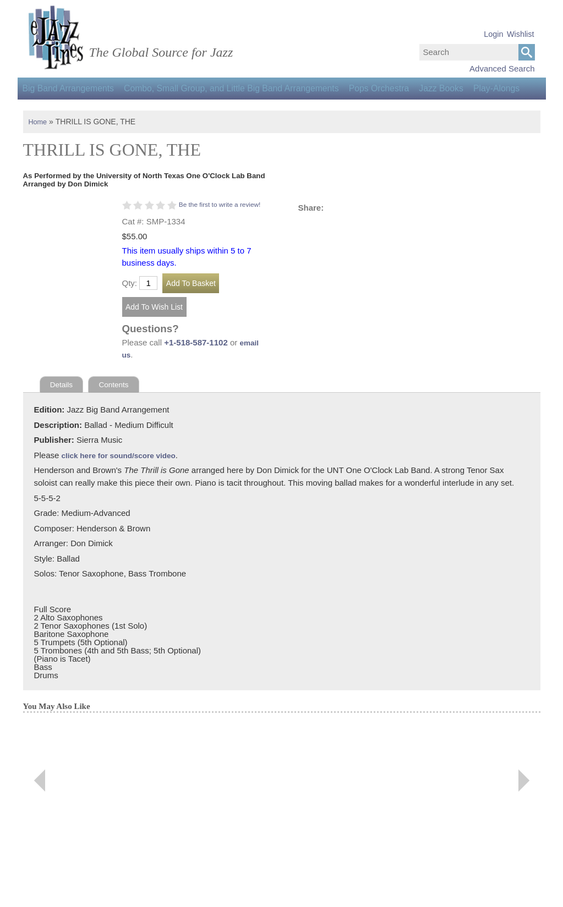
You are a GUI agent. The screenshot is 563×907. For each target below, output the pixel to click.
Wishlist (520, 34)
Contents (117, 418)
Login (493, 34)
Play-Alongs (49, 110)
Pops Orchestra (400, 88)
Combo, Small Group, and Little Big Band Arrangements (244, 88)
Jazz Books (470, 88)
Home (39, 143)
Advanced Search (501, 68)
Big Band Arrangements (72, 88)
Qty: (130, 316)
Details (62, 418)
